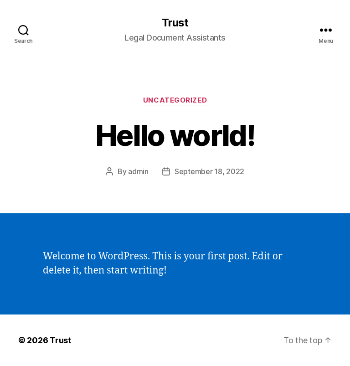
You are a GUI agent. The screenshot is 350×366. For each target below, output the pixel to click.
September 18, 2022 (209, 171)
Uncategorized (175, 100)
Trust (175, 22)
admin (138, 171)
